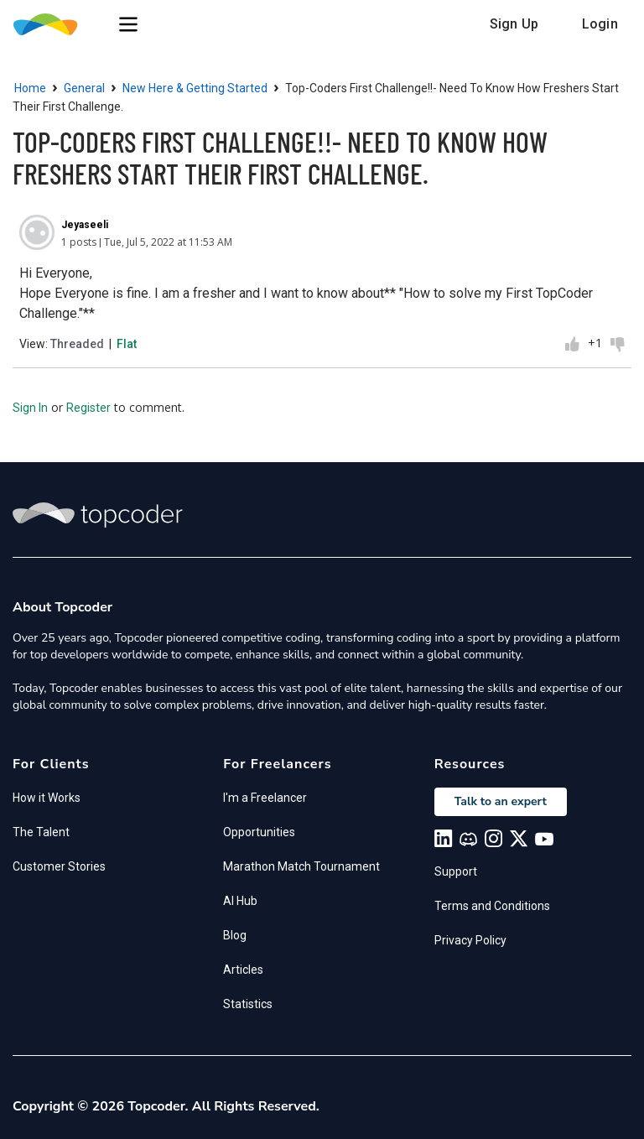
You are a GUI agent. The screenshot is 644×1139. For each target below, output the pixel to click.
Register (88, 407)
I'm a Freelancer (265, 797)
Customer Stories (59, 866)
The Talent (41, 832)
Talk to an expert (500, 801)
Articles (243, 969)
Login (600, 24)
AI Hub (240, 901)
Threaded (77, 344)
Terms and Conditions (492, 906)
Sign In (30, 407)
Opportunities (259, 832)
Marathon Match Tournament (301, 866)
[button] (128, 24)
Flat (127, 344)
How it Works (46, 797)
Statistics (248, 1004)
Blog (235, 935)
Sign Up (514, 24)
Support (455, 871)
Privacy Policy (470, 940)
